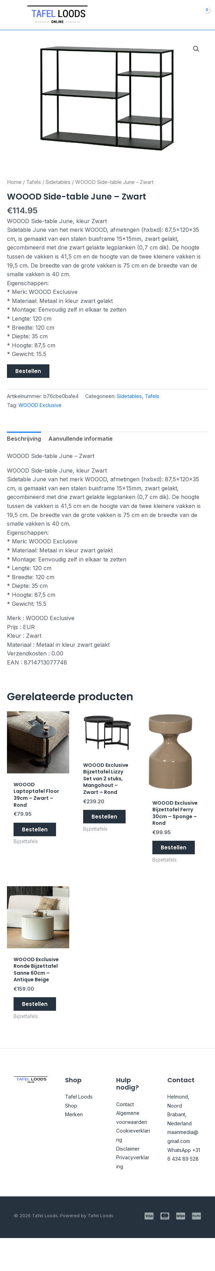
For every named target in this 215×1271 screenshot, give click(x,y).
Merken (75, 1138)
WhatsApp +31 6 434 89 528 (181, 1182)
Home (14, 182)
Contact (126, 1128)
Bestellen (28, 371)
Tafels (33, 182)
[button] (196, 49)
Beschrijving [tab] (24, 438)
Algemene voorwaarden (132, 1145)
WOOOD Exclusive (40, 405)
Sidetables (58, 182)
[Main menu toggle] (13, 15)
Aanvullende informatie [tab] (80, 438)
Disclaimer (129, 1181)
